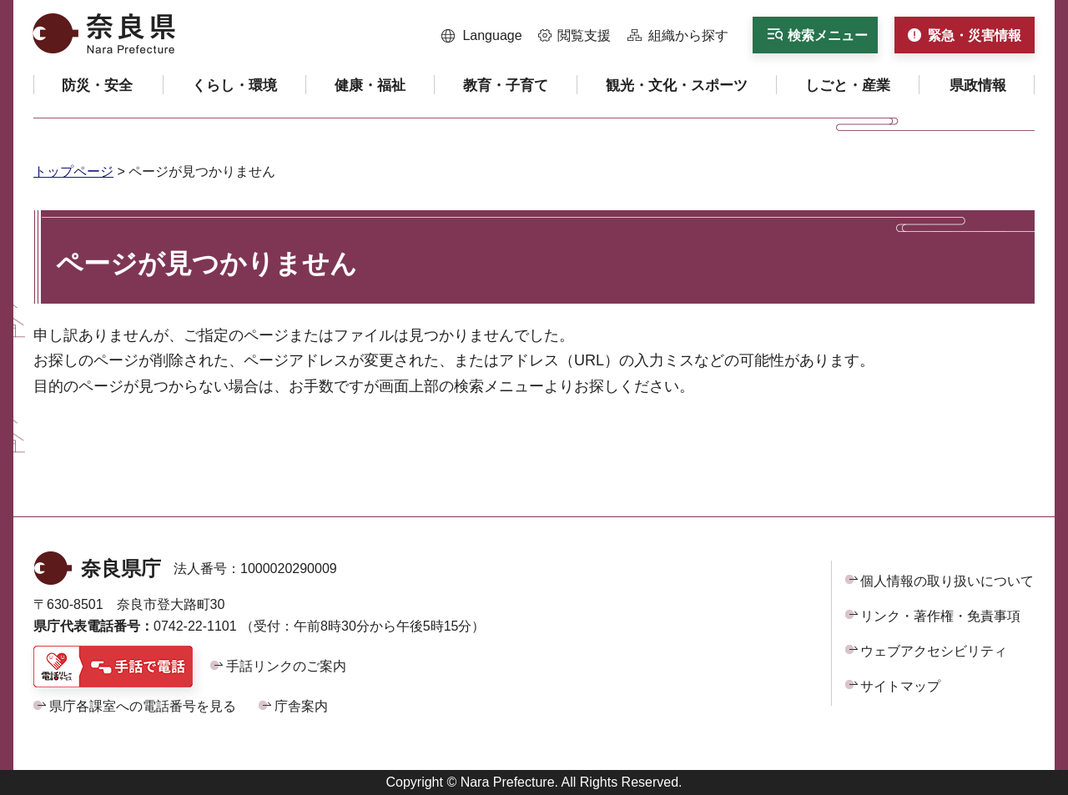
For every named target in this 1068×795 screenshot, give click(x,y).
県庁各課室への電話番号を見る (142, 706)
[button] (482, 36)
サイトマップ (900, 686)
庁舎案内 (301, 706)
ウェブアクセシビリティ (933, 651)
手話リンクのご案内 (286, 666)
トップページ (73, 171)
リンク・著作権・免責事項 (940, 616)
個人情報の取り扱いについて (947, 581)
